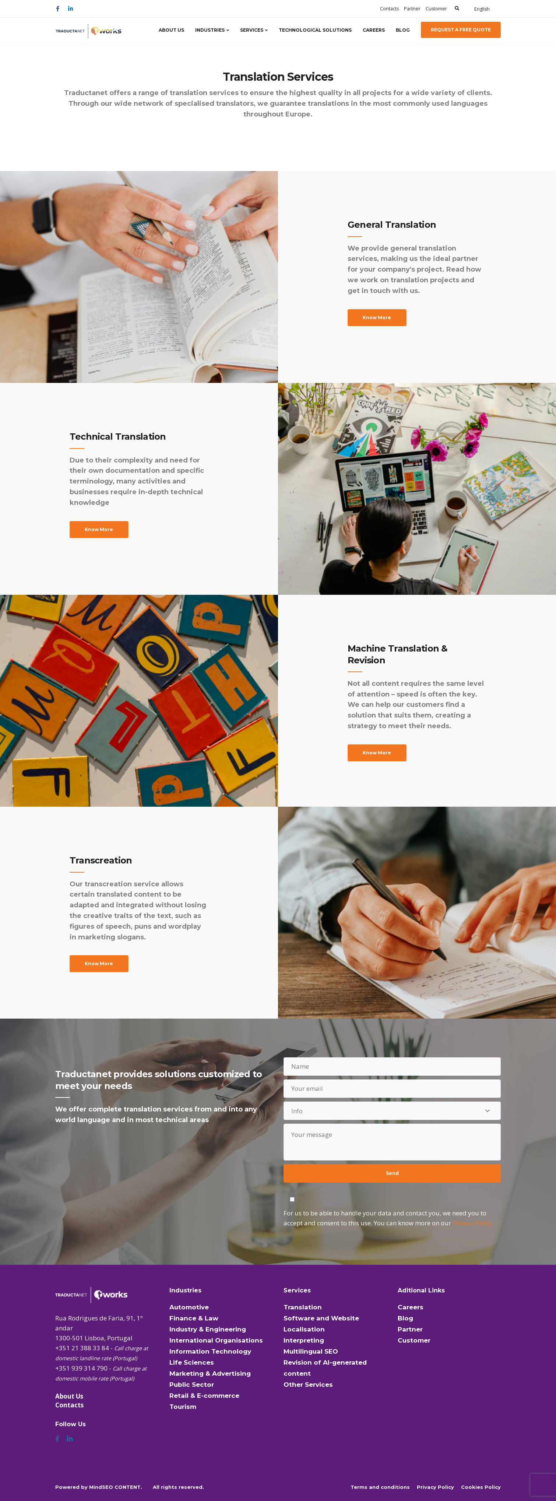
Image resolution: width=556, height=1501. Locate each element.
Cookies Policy (481, 1487)
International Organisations (216, 1340)
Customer (436, 9)
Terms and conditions (380, 1487)
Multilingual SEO (311, 1351)
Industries (210, 30)
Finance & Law (193, 1318)
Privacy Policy (472, 1223)
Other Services (308, 1384)
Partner (412, 9)
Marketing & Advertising (210, 1373)
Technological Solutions (315, 30)
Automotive (189, 1307)
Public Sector (191, 1384)
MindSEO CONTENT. (115, 1487)
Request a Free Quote (461, 29)
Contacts (389, 9)
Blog (403, 30)
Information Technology (210, 1351)
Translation (303, 1307)
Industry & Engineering (207, 1329)
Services (251, 30)
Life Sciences (191, 1362)
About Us (171, 30)
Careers (374, 30)
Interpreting (304, 1340)
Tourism (182, 1406)
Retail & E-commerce (204, 1395)
